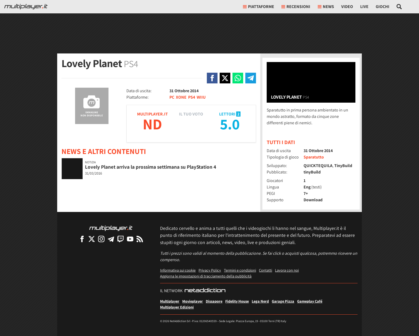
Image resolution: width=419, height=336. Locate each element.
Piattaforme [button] (258, 6)
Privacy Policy (210, 270)
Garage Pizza (283, 301)
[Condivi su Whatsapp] (237, 78)
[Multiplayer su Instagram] (101, 238)
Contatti (265, 270)
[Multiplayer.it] (26, 6)
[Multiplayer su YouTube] (130, 238)
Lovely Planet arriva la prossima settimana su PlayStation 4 (150, 167)
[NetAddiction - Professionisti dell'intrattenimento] (205, 291)
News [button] (326, 6)
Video (347, 6)
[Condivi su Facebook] (212, 78)
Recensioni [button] (295, 6)
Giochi (382, 6)
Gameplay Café (309, 301)
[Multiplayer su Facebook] (82, 238)
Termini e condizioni (240, 270)
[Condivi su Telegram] (250, 78)
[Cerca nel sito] (399, 6)
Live (364, 6)
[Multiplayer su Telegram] (111, 238)
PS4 (191, 97)
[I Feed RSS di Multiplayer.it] (140, 238)
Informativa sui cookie (178, 270)
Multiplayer (169, 301)
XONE (181, 97)
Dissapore (214, 301)
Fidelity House (237, 301)
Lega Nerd (260, 301)
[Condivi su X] (225, 78)
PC (171, 97)
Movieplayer (192, 301)
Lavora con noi (287, 270)
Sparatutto (314, 157)
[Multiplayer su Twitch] (120, 238)
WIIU (201, 97)
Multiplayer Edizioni (177, 307)
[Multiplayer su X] (91, 238)
